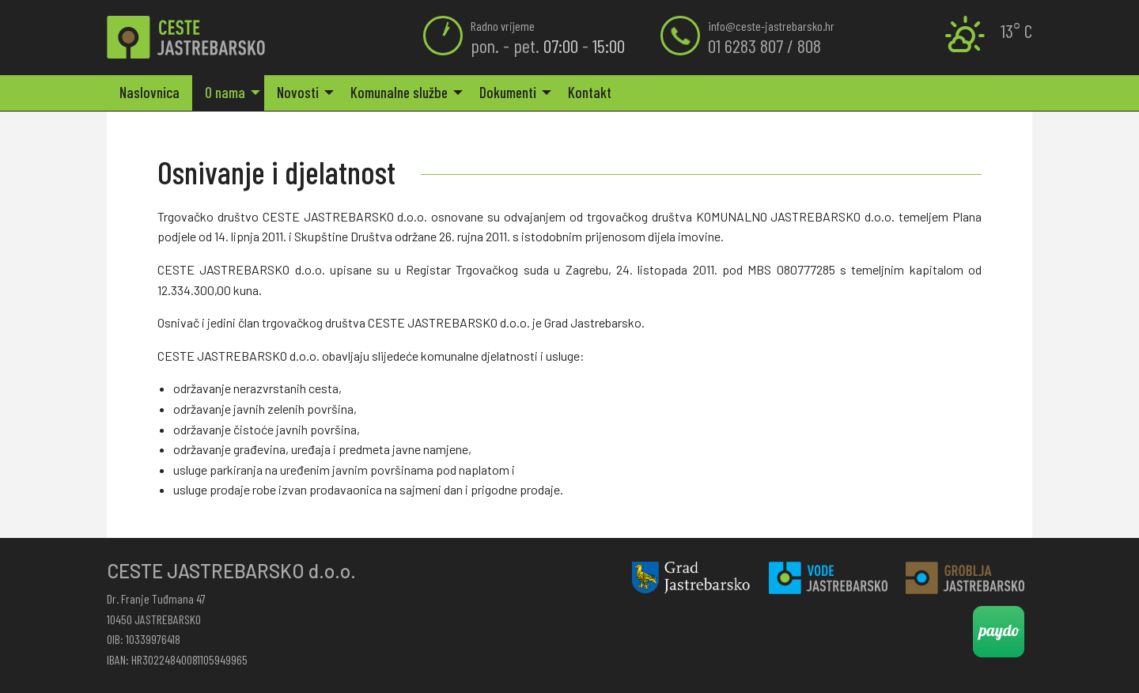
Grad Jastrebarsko (691, 578)
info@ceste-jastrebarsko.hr (771, 25)
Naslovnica (149, 92)
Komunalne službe (399, 92)
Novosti (298, 92)
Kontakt (589, 92)
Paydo (998, 631)
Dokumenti (507, 92)
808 (809, 45)
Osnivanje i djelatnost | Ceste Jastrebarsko (186, 37)
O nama (225, 92)
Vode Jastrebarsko (828, 578)
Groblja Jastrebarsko (965, 578)
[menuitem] (149, 93)
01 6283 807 (745, 45)
